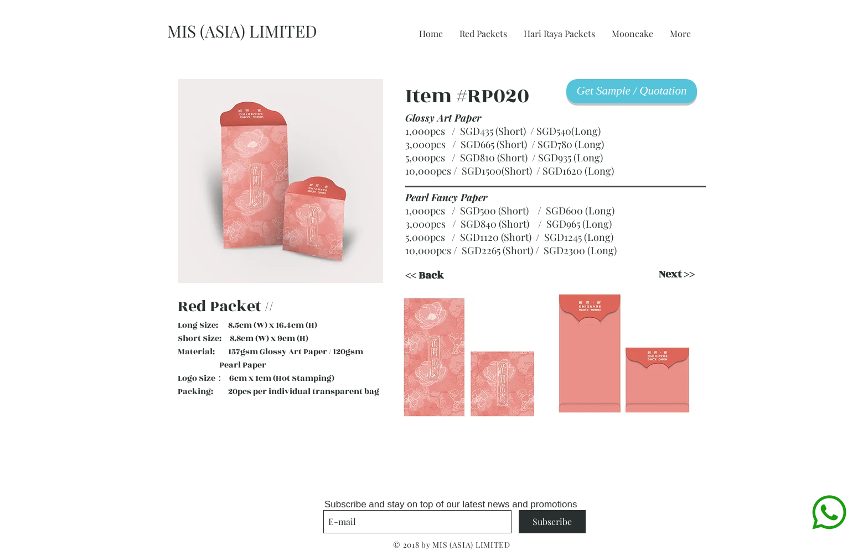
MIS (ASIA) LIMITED (242, 31)
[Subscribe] (552, 521)
